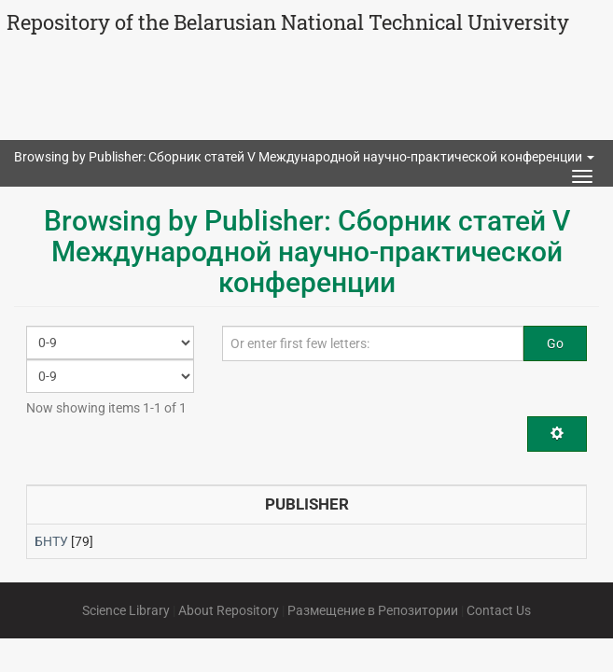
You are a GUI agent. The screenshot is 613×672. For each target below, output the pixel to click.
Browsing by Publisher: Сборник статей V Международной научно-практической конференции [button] (304, 156)
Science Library (126, 610)
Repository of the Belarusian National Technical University (288, 21)
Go (555, 343)
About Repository (228, 610)
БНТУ (51, 541)
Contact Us (499, 610)
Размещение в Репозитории (372, 610)
